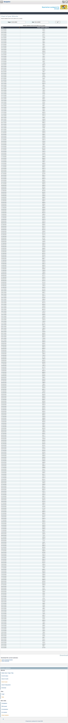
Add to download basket (7, 659)
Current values (5, 675)
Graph (3, 694)
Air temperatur (5, 709)
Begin (9, 22)
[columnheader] (10, 27)
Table (3, 697)
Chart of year (4, 681)
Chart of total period (6, 684)
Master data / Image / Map (7, 673)
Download (4, 687)
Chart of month (5, 678)
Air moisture (4, 712)
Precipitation (4, 703)
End (33, 22)
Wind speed (4, 706)
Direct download (5, 661)
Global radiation (5, 715)
